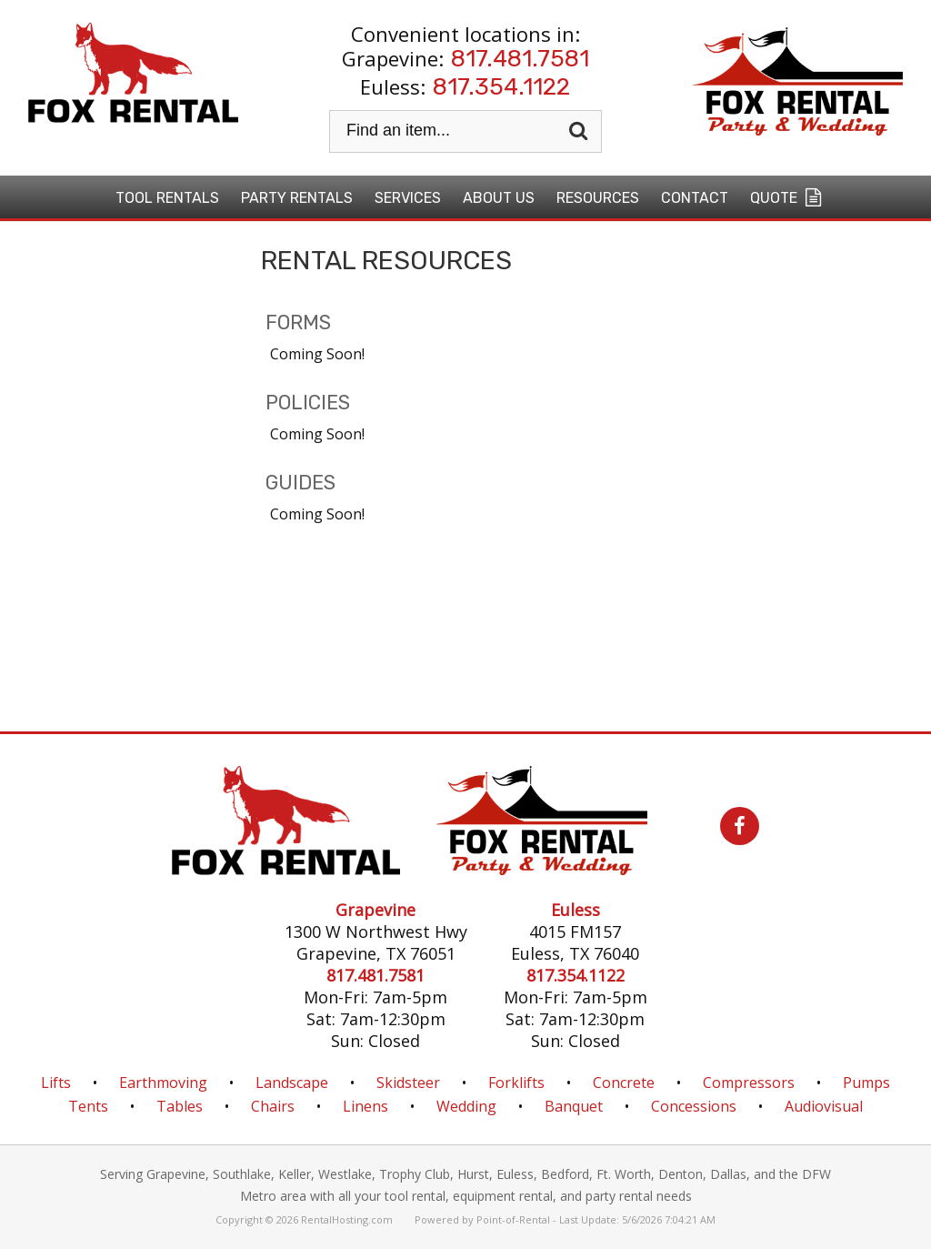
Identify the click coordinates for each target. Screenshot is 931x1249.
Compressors (749, 1083)
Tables (179, 1106)
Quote (788, 197)
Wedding (466, 1106)
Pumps (866, 1083)
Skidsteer (408, 1083)
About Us (499, 197)
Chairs (273, 1106)
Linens (365, 1106)
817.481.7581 (520, 59)
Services (408, 197)
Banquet (574, 1106)
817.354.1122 (501, 87)
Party (297, 197)
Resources (597, 197)
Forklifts (516, 1083)
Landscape (291, 1083)
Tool (167, 197)
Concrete (624, 1083)
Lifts (56, 1083)
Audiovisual (824, 1106)
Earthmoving (163, 1083)
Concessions (693, 1106)
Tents (88, 1106)
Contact (694, 197)
